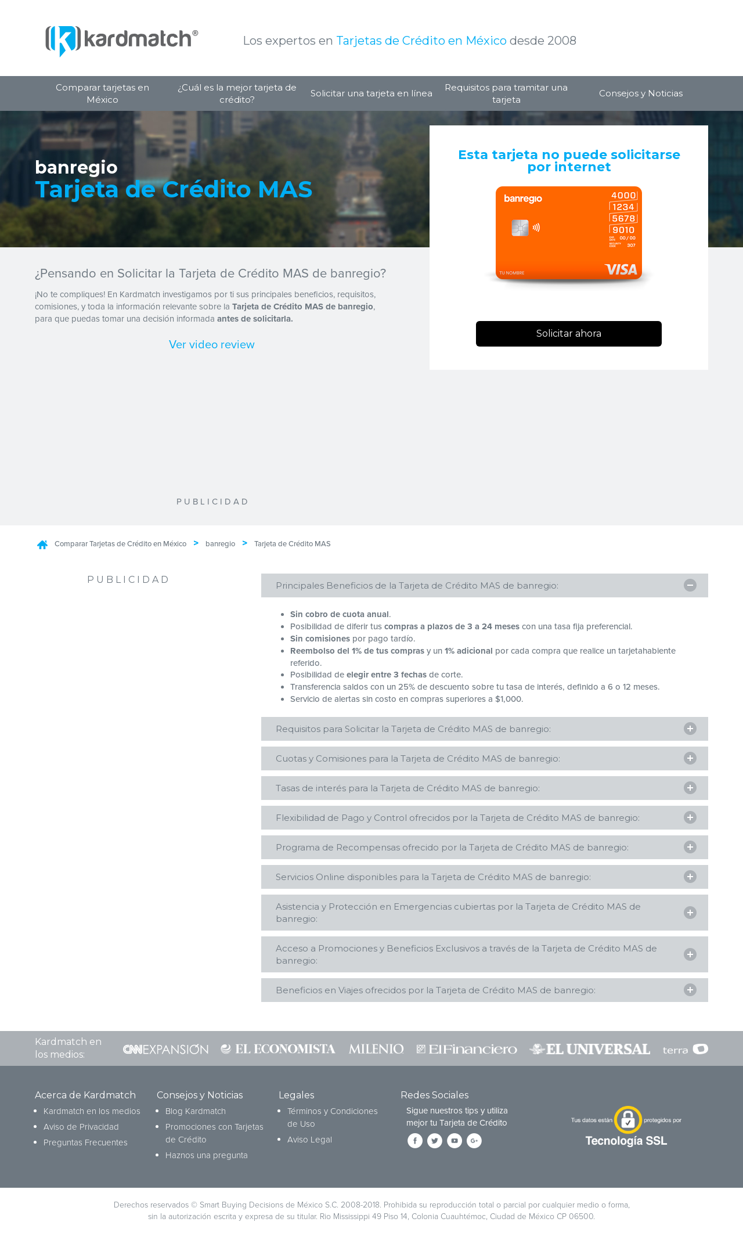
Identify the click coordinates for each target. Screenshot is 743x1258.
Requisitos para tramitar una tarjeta (506, 93)
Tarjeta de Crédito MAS (292, 544)
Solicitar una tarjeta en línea (371, 93)
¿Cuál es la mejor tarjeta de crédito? (237, 93)
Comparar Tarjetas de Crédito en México (120, 544)
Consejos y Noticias (641, 93)
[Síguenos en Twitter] (434, 1142)
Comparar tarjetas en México (102, 93)
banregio (220, 544)
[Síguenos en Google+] (474, 1142)
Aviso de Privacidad (81, 1128)
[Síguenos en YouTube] (454, 1142)
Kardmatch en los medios (92, 1112)
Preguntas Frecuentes (86, 1143)
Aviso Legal (309, 1141)
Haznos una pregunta (206, 1156)
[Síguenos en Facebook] (415, 1142)
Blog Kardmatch (195, 1112)
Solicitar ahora (568, 333)
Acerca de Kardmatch (85, 1096)
